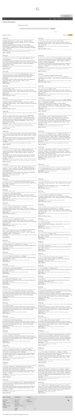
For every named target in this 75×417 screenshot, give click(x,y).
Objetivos (4, 401)
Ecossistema (63, 261)
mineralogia (27, 185)
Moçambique (17, 404)
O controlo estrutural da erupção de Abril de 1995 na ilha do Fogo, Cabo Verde (19, 87)
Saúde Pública (26, 260)
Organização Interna (7, 405)
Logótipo (4, 404)
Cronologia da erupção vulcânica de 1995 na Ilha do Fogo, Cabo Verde (18, 132)
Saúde (54, 359)
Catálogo (54, 18)
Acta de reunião (68, 80)
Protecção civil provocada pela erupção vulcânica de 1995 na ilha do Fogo (54, 206)
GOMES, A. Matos (6, 241)
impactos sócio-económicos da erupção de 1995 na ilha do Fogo (51, 244)
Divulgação (5, 298)
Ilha (24, 185)
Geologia (25, 312)
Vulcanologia (52, 80)
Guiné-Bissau (17, 402)
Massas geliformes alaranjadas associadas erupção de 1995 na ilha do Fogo (19, 318)
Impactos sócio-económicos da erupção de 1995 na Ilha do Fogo (16, 365)
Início (50, 18)
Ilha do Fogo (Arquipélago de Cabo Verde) (59, 68)
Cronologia (66, 93)
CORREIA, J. (41, 242)
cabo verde (10, 93)
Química (62, 272)
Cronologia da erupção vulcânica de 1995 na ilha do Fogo (50, 277)
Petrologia (60, 46)
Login (4, 18)
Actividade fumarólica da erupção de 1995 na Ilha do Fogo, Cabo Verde (18, 39)
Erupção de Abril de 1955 (44, 68)
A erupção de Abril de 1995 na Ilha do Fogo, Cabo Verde (50, 99)
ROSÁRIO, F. (5, 332)
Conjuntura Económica (66, 249)
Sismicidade (19, 123)
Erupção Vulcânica (18, 185)
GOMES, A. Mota (6, 204)
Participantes (29, 401)
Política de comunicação (28, 297)
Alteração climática (27, 212)
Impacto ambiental (27, 341)
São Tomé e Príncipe (19, 405)
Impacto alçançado (6, 402)
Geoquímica (40, 47)
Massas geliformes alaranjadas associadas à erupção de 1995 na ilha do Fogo (19, 192)
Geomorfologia (53, 170)
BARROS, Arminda (7, 288)
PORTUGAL (40, 75)
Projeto (28, 400)
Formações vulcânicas (11, 124)
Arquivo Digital (69, 18)
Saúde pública (61, 200)
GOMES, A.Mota (41, 192)
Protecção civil (61, 213)
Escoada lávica (25, 124)
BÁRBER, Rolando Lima (8, 253)
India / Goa (17, 401)
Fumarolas (61, 67)
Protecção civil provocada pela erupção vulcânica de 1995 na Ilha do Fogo (54, 367)
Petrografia (10, 158)
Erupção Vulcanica (18, 234)
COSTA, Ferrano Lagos (43, 220)
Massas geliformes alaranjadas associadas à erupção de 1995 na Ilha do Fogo (54, 333)
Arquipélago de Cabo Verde (24, 51)
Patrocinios (5, 407)
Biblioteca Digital (61, 18)
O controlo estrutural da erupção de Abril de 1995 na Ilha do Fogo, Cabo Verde (54, 115)
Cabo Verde (46, 46)
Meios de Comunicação (63, 237)
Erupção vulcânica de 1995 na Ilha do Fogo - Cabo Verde (50, 76)
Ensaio (26, 272)
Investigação (65, 312)
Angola (16, 408)
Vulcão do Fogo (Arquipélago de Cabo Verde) (17, 125)
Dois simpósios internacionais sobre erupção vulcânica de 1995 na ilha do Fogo (55, 181)
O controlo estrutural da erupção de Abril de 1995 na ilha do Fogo (52, 304)
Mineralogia (29, 50)
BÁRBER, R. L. (41, 349)
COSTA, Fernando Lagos (43, 165)
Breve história (5, 400)
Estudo (9, 67)
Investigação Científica (28, 234)
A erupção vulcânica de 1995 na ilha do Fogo (12, 229)
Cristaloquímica (47, 342)
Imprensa (25, 224)
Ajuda (55, 31)
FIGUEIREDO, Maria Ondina (9, 191)
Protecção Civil (28, 248)
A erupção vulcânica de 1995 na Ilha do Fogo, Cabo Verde (15, 115)
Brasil (16, 410)
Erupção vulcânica (22, 50)
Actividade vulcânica (12, 50)
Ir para (64, 34)
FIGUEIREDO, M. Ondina (43, 332)
